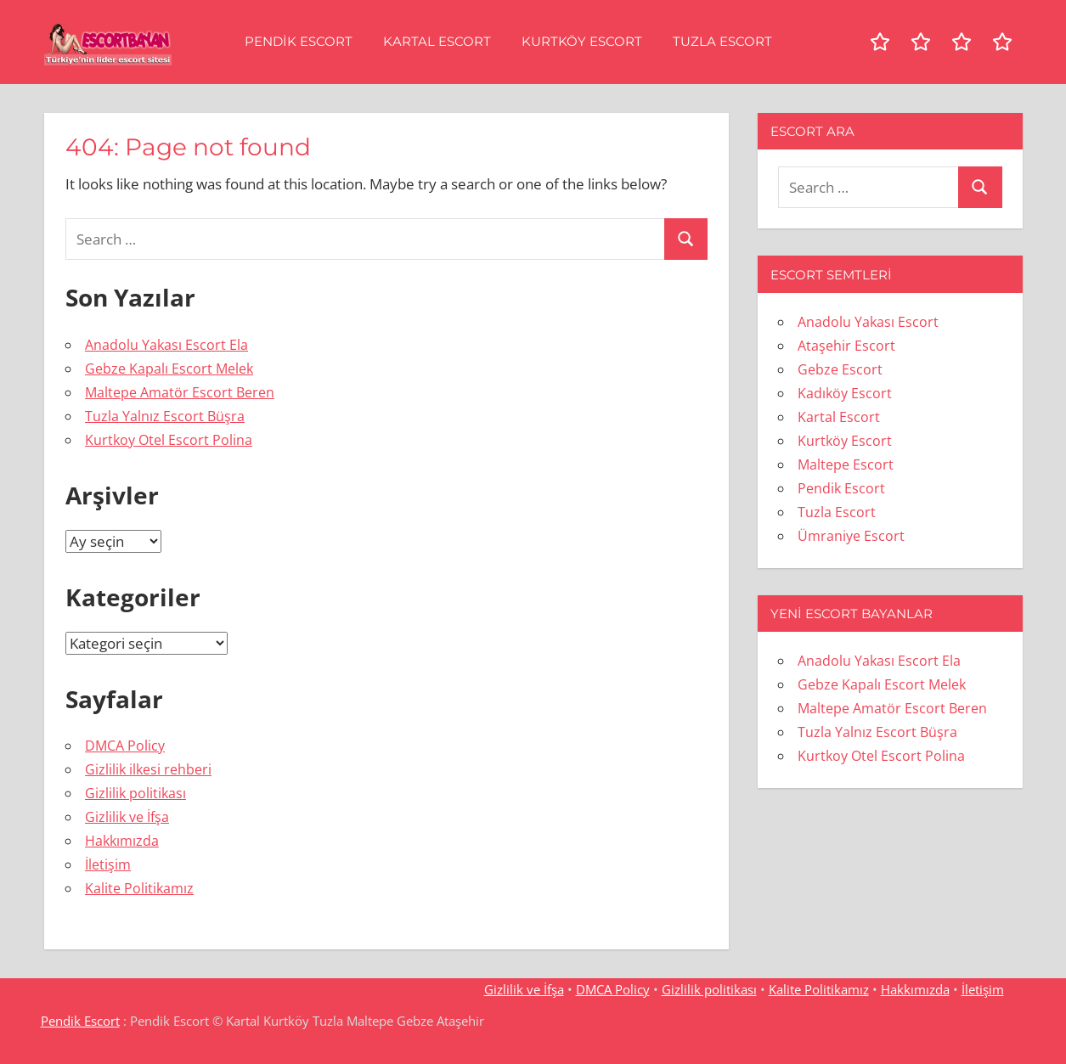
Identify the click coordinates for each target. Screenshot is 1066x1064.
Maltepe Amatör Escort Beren (179, 392)
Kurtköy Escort (582, 41)
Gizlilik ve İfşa (127, 817)
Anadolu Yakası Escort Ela (166, 344)
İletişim (108, 864)
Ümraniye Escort (851, 535)
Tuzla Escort (722, 41)
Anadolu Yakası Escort (868, 321)
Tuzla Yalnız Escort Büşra (165, 416)
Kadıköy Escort (845, 393)
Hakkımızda (122, 840)
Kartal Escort (437, 41)
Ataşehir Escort (846, 345)
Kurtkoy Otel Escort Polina (168, 440)
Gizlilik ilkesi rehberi (148, 769)
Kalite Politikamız (139, 888)
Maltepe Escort (846, 464)
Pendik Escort (299, 41)
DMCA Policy (125, 745)
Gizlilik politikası (135, 793)
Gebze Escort (840, 369)
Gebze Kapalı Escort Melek (169, 368)
